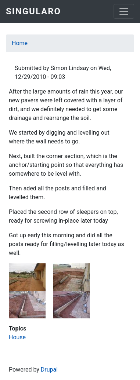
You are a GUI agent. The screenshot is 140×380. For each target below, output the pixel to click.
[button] (27, 276)
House (17, 337)
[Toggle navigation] (124, 11)
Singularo (33, 11)
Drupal (49, 369)
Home (20, 43)
